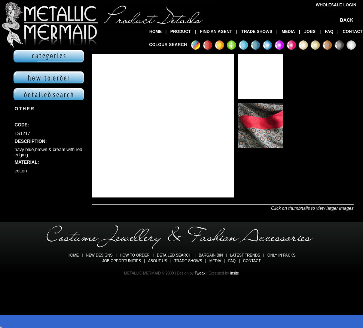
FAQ (329, 31)
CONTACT (353, 31)
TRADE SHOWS (256, 31)
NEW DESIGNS (99, 255)
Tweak (200, 273)
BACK (348, 20)
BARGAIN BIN (211, 255)
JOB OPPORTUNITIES (121, 261)
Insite (234, 273)
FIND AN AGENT (216, 31)
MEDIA (288, 31)
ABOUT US (157, 261)
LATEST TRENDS (245, 255)
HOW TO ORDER (135, 255)
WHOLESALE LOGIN (336, 5)
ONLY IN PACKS (282, 255)
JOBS (309, 31)
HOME (155, 31)
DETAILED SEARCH (174, 255)
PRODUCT (180, 31)
